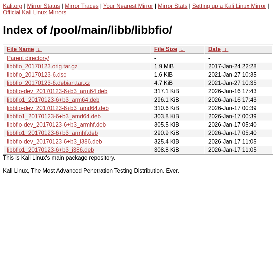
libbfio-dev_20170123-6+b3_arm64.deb (57, 91)
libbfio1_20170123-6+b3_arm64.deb (53, 100)
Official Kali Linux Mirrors (34, 12)
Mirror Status (43, 6)
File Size (165, 49)
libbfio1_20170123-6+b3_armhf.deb (52, 133)
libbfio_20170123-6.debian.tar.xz (48, 83)
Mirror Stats (173, 6)
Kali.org (12, 6)
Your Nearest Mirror (128, 6)
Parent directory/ (28, 58)
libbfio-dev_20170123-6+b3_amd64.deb (58, 108)
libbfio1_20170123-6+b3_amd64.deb (54, 116)
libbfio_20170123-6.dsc (36, 75)
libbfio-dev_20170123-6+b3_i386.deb (54, 141)
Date (214, 49)
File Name (20, 49)
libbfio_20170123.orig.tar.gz (42, 66)
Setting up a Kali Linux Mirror (229, 6)
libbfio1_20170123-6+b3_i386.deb (50, 150)
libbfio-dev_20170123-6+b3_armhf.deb (56, 125)
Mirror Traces (81, 6)
